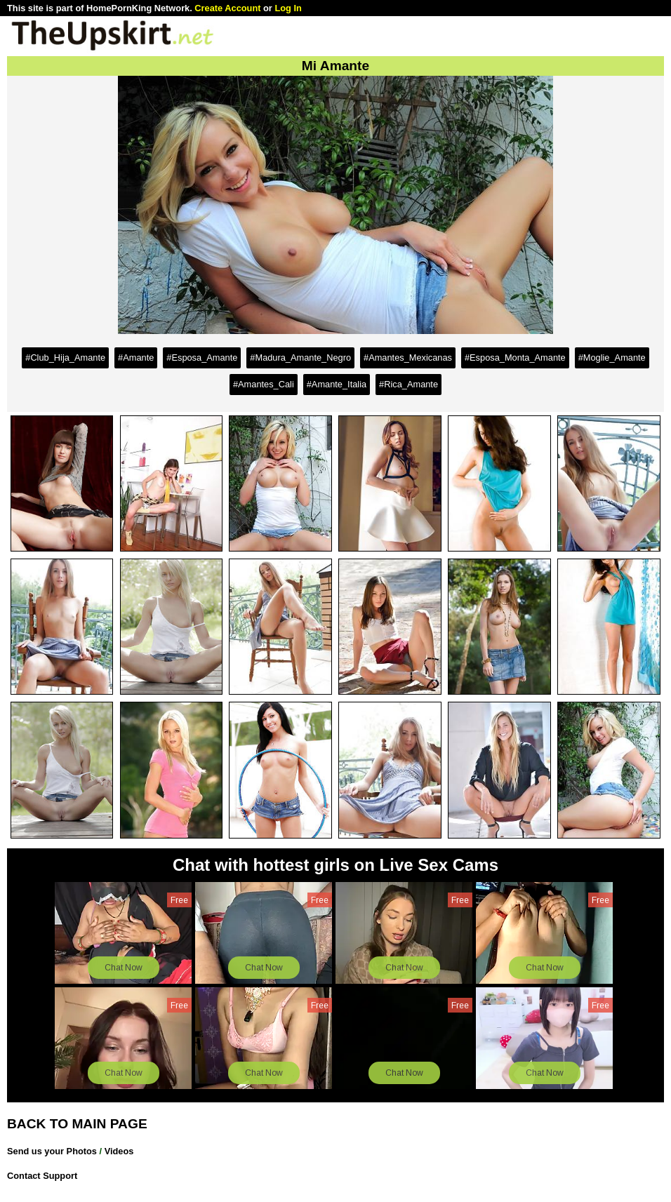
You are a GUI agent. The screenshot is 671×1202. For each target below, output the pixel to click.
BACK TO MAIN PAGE (77, 1123)
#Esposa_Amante (201, 357)
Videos (119, 1151)
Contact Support (42, 1175)
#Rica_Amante (408, 384)
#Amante (136, 357)
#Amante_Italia (336, 384)
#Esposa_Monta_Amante (515, 357)
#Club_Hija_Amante (65, 357)
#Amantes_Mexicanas (408, 357)
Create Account (227, 8)
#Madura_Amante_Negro (300, 357)
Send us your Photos (52, 1151)
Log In (287, 8)
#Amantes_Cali (263, 384)
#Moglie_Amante (612, 357)
